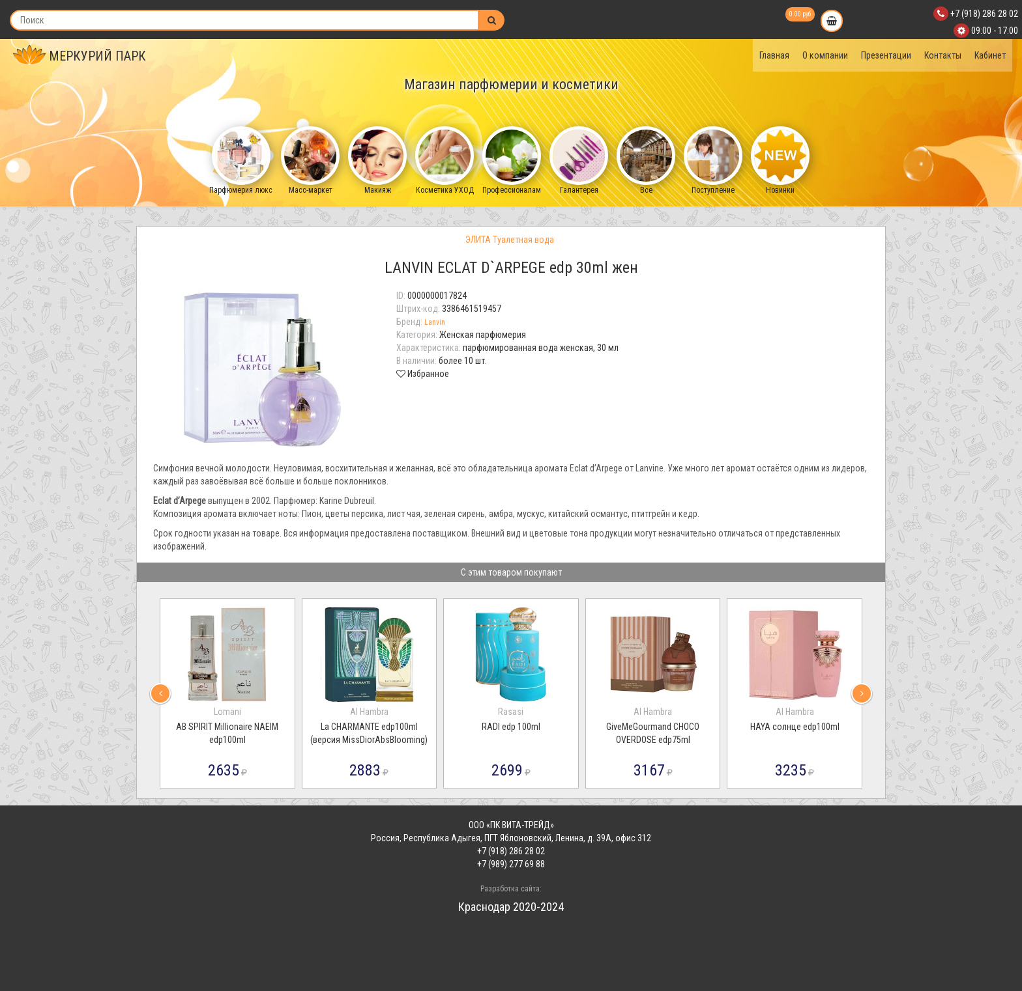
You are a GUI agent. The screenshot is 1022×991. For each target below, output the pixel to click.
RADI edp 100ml (511, 726)
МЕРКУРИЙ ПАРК (79, 56)
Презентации (886, 55)
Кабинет (990, 55)
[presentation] (160, 693)
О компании (825, 55)
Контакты (942, 55)
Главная (774, 55)
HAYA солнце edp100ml (795, 726)
